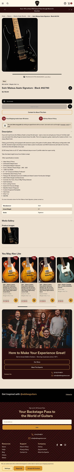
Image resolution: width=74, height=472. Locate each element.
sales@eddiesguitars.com (62, 375)
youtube (61, 445)
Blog (3, 452)
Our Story (37, 362)
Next (69, 9)
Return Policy (24, 447)
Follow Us (69, 394)
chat (9, 126)
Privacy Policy (24, 449)
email (67, 124)
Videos (4, 455)
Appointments (42, 449)
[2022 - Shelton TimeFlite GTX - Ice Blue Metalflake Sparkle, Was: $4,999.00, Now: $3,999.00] (65, 270)
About (4, 447)
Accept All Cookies (34, 468)
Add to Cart (34, 106)
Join (37, 427)
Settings (7, 468)
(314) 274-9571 (58, 372)
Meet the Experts (37, 367)
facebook (57, 445)
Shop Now (37, 11)
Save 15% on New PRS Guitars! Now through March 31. (37, 10)
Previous (5, 9)
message (63, 124)
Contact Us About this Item (37, 112)
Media (4, 458)
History (40, 447)
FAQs (3, 449)
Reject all (19, 468)
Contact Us (23, 452)
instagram (65, 445)
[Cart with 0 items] (70, 3)
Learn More (47, 76)
